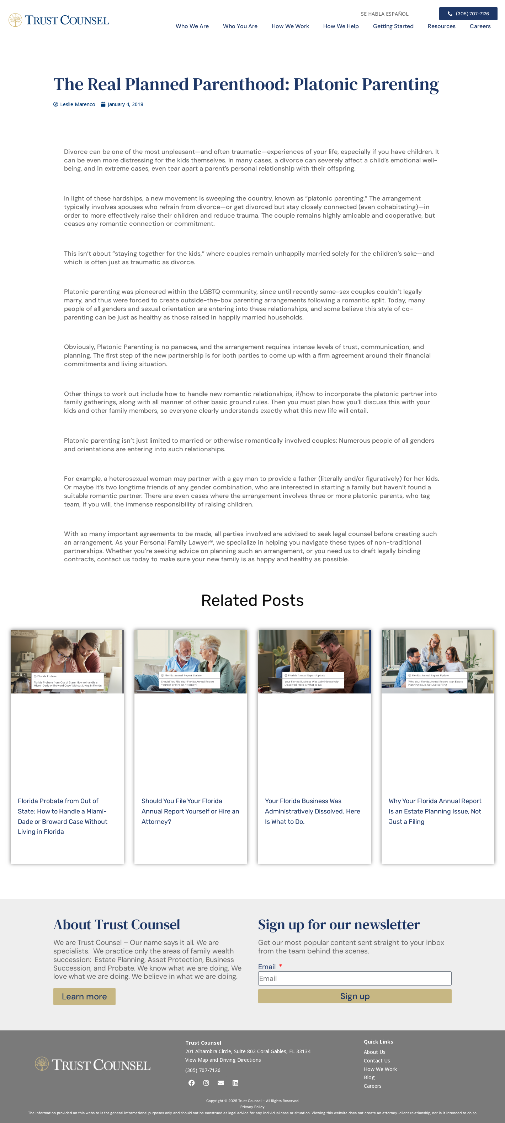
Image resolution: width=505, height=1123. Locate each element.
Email (267, 967)
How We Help (341, 26)
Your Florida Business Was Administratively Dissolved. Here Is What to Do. (312, 811)
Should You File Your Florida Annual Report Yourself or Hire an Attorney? (190, 811)
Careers (480, 26)
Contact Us (378, 1060)
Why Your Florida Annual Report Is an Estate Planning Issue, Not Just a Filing (435, 811)
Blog (369, 1077)
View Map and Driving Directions (223, 1059)
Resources (442, 26)
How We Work (290, 26)
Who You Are (240, 26)
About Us (375, 1052)
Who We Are (192, 26)
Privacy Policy (252, 1106)
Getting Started (393, 26)
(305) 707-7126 (202, 1070)
